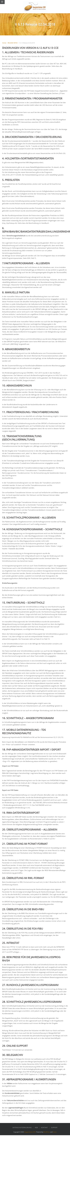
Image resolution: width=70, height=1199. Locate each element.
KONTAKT (44, 1127)
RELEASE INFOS (12, 43)
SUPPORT (54, 1127)
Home (4, 43)
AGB (36, 1127)
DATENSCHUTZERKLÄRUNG (22, 1127)
